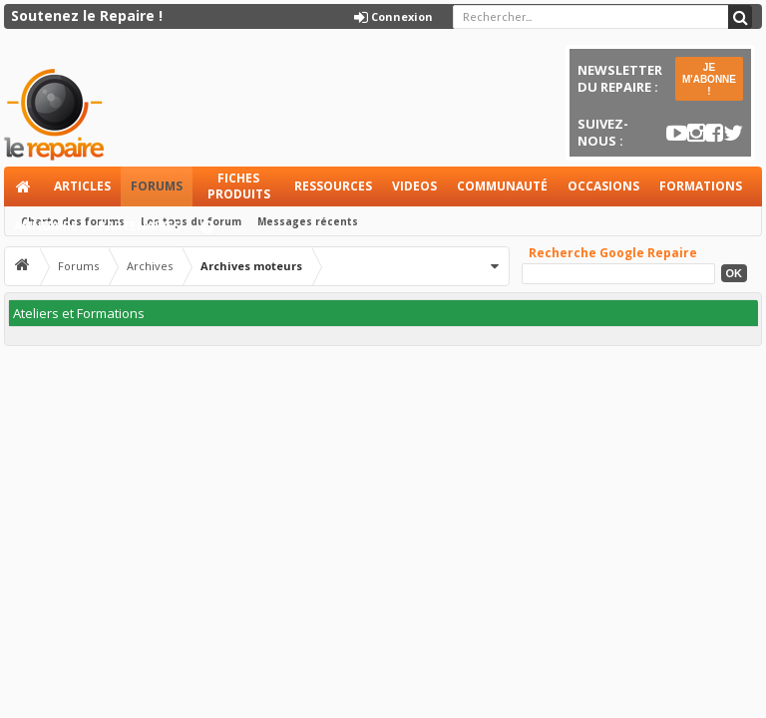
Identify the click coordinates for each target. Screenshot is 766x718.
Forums (157, 186)
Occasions (603, 186)
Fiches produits (238, 186)
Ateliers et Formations (79, 313)
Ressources (333, 186)
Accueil (24, 186)
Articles (82, 186)
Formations (700, 186)
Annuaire (46, 225)
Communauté (502, 186)
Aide (216, 231)
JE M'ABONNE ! (709, 79)
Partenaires (139, 225)
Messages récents (307, 221)
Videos (414, 186)
